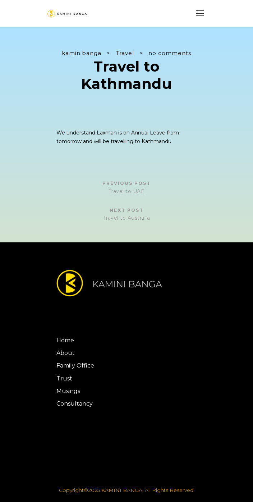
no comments (169, 53)
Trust (64, 378)
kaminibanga (81, 53)
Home (65, 340)
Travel (125, 53)
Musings (68, 391)
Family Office (75, 365)
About (65, 353)
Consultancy (74, 403)
